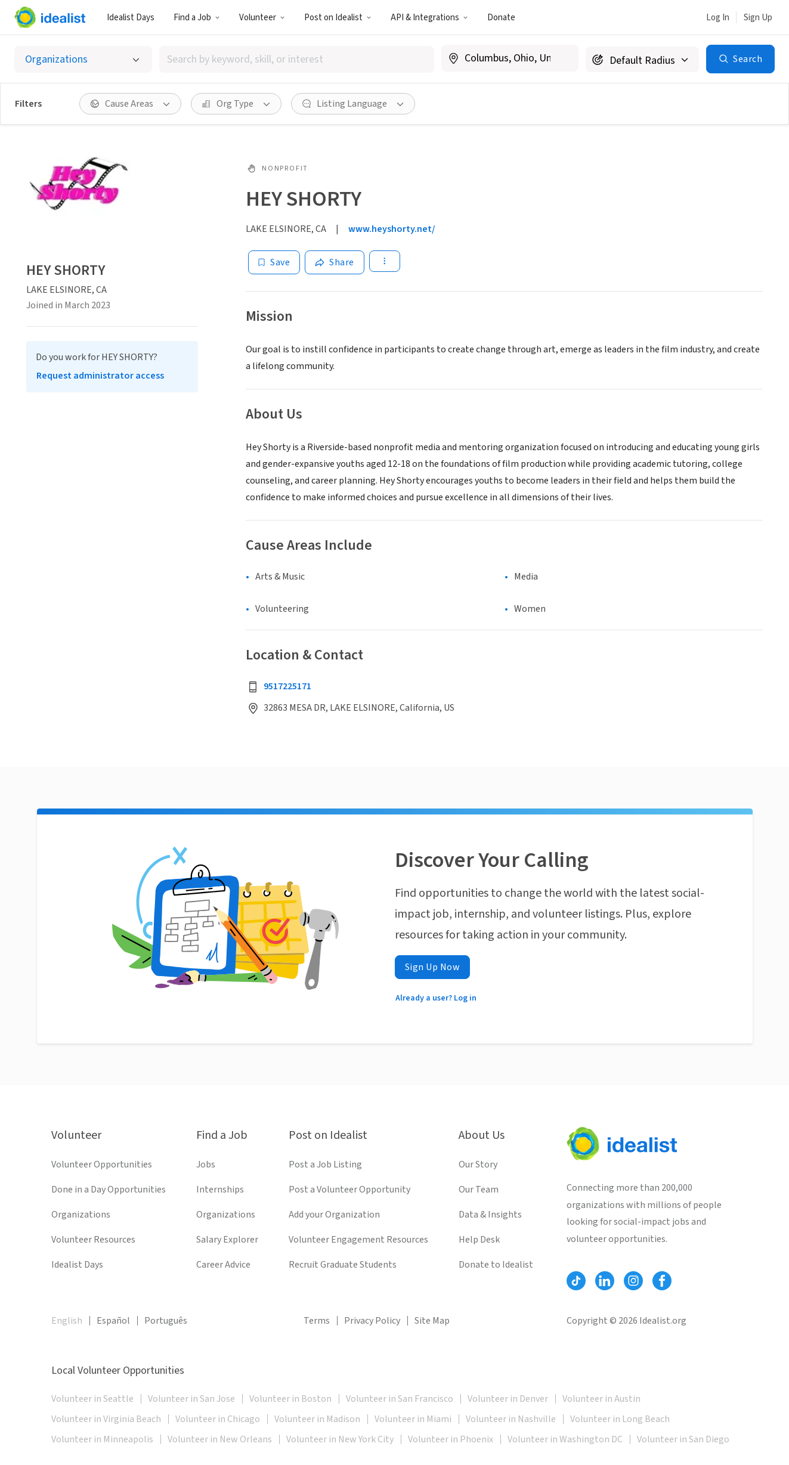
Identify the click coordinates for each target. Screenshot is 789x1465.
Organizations (80, 1214)
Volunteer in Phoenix (450, 1439)
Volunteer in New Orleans (220, 1439)
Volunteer (262, 17)
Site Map (432, 1320)
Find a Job (197, 17)
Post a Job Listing (325, 1164)
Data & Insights (490, 1214)
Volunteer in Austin (601, 1398)
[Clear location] (562, 58)
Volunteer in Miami (413, 1419)
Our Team (479, 1189)
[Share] (334, 262)
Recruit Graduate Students (343, 1264)
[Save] (274, 262)
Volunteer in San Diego (683, 1439)
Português (165, 1320)
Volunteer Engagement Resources (358, 1239)
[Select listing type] (83, 59)
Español (113, 1320)
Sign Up (758, 17)
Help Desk (479, 1239)
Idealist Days (130, 17)
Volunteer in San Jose (191, 1398)
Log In (717, 17)
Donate (501, 17)
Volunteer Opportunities (101, 1164)
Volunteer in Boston (290, 1398)
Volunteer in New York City (340, 1439)
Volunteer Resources (93, 1239)
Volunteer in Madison (317, 1419)
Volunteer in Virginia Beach (106, 1419)
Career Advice (223, 1264)
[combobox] (297, 59)
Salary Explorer (227, 1239)
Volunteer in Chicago (217, 1419)
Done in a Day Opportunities (108, 1189)
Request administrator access (100, 375)
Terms (317, 1320)
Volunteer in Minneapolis (102, 1439)
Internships (220, 1189)
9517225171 (287, 686)
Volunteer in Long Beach (620, 1419)
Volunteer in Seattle (92, 1398)
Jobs (205, 1164)
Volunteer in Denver (508, 1398)
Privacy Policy (372, 1320)
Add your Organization (334, 1214)
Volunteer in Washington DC (565, 1439)
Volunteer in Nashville (511, 1419)
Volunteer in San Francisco (399, 1398)
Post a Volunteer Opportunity (349, 1189)
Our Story (478, 1164)
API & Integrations (429, 17)
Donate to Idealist (496, 1264)
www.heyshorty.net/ (391, 229)
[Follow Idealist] (576, 1280)
